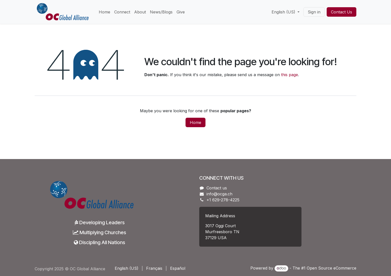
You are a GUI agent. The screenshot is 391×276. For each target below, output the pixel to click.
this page (289, 74)
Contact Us (341, 11)
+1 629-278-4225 (222, 199)
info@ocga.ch (219, 193)
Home (195, 122)
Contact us (216, 187)
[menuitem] (104, 12)
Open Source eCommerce (331, 268)
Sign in (314, 11)
